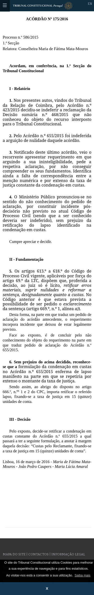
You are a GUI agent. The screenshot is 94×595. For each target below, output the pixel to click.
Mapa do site (14, 554)
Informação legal (68, 554)
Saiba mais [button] (82, 575)
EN (90, 4)
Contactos (38, 554)
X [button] (47, 588)
